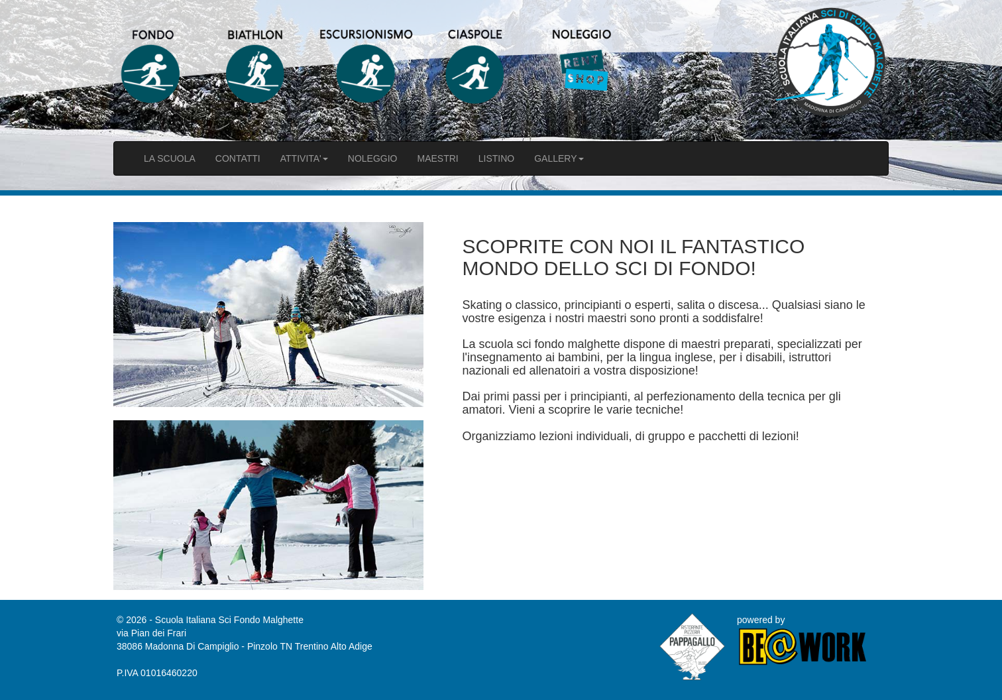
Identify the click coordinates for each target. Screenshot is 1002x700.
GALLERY (558, 158)
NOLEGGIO (373, 158)
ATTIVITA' (304, 158)
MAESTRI (437, 158)
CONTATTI (237, 158)
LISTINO (496, 158)
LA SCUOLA (169, 158)
